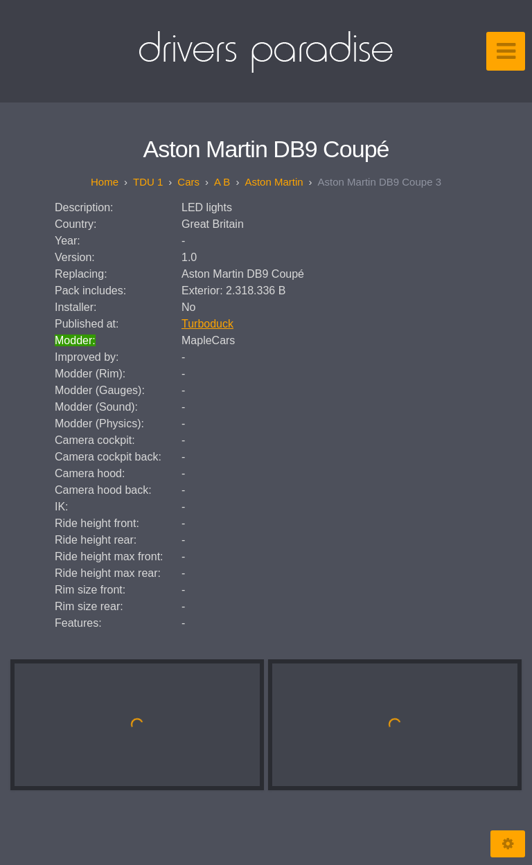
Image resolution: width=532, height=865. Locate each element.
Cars (188, 182)
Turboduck (207, 324)
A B (222, 182)
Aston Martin (274, 182)
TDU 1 (148, 182)
